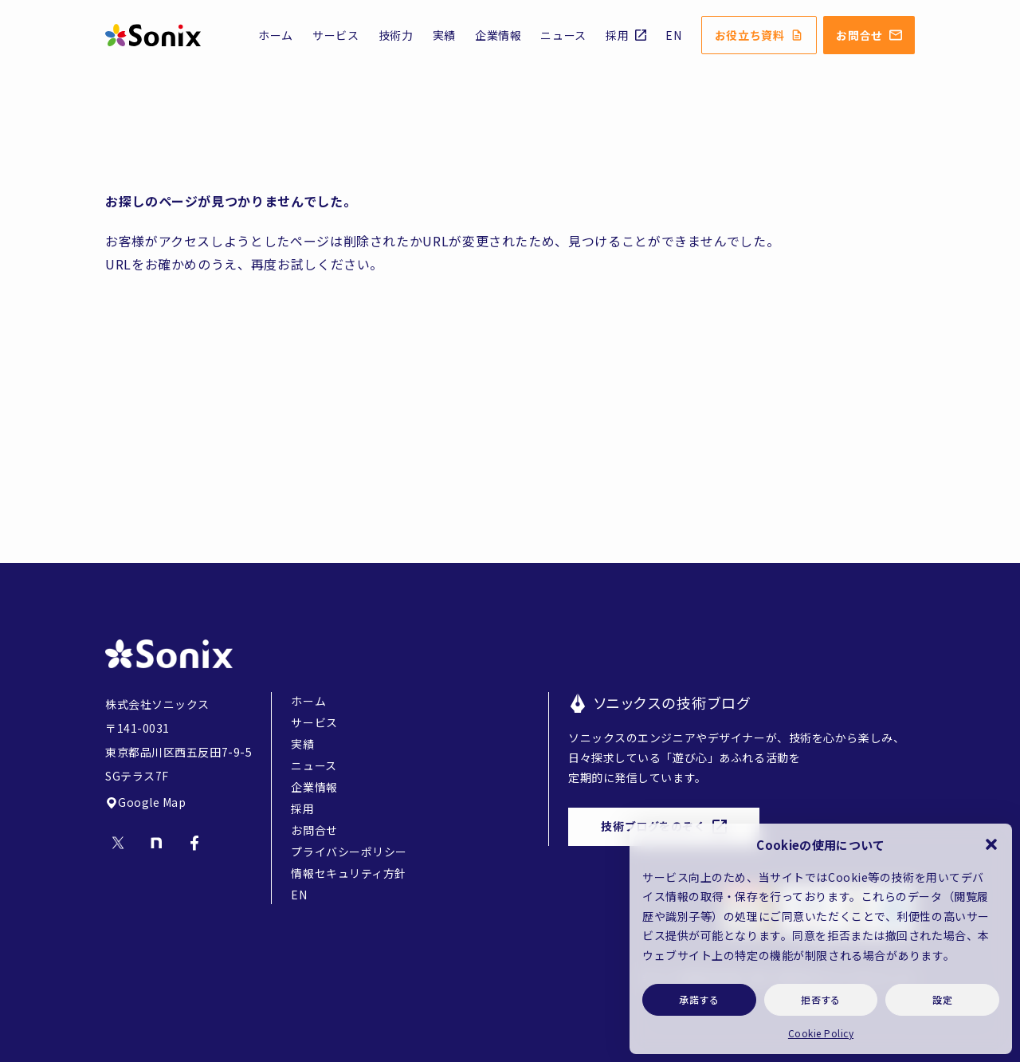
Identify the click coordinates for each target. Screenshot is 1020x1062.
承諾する (699, 999)
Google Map (145, 802)
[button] (991, 844)
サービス (335, 35)
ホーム (275, 35)
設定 (942, 999)
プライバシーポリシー (349, 851)
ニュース (563, 35)
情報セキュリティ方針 (348, 873)
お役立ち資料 (759, 35)
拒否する (821, 999)
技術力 (396, 35)
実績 (444, 35)
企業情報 (498, 35)
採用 (626, 35)
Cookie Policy (820, 1033)
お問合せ (869, 35)
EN (673, 35)
